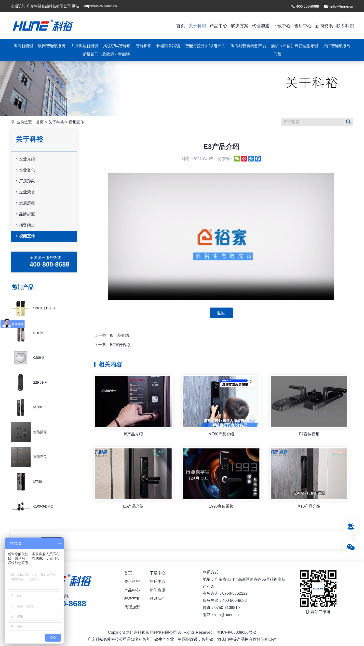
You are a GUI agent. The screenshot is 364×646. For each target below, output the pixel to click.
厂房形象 (25, 181)
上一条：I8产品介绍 (111, 335)
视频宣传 (76, 122)
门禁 (277, 54)
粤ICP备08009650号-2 (236, 632)
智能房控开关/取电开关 (205, 46)
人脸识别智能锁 (84, 46)
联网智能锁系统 (52, 46)
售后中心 (303, 25)
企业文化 (25, 170)
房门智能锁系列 (337, 46)
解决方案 (239, 25)
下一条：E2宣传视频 (112, 345)
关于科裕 (197, 25)
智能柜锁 (143, 46)
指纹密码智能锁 (117, 46)
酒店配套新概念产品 (248, 46)
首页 (180, 25)
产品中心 (218, 25)
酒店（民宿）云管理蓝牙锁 (294, 46)
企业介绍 (25, 159)
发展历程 (25, 203)
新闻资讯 (324, 25)
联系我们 (345, 25)
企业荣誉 (25, 192)
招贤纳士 (25, 225)
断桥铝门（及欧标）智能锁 (106, 54)
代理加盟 (261, 25)
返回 (221, 312)
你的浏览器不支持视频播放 (221, 236)
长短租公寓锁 (168, 46)
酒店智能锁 (23, 46)
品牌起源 (25, 214)
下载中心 (282, 25)
